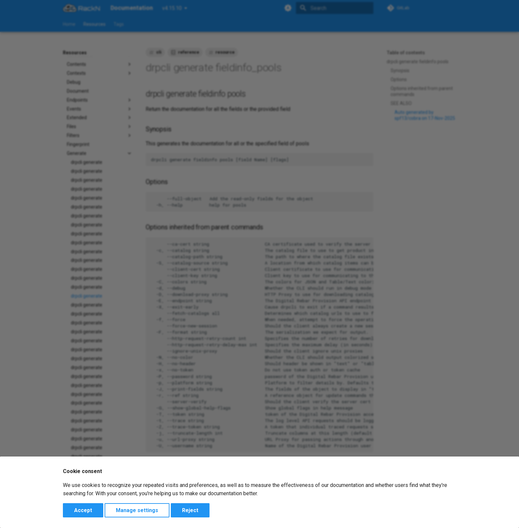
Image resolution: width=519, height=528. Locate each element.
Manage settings (137, 510)
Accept (83, 510)
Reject (190, 510)
